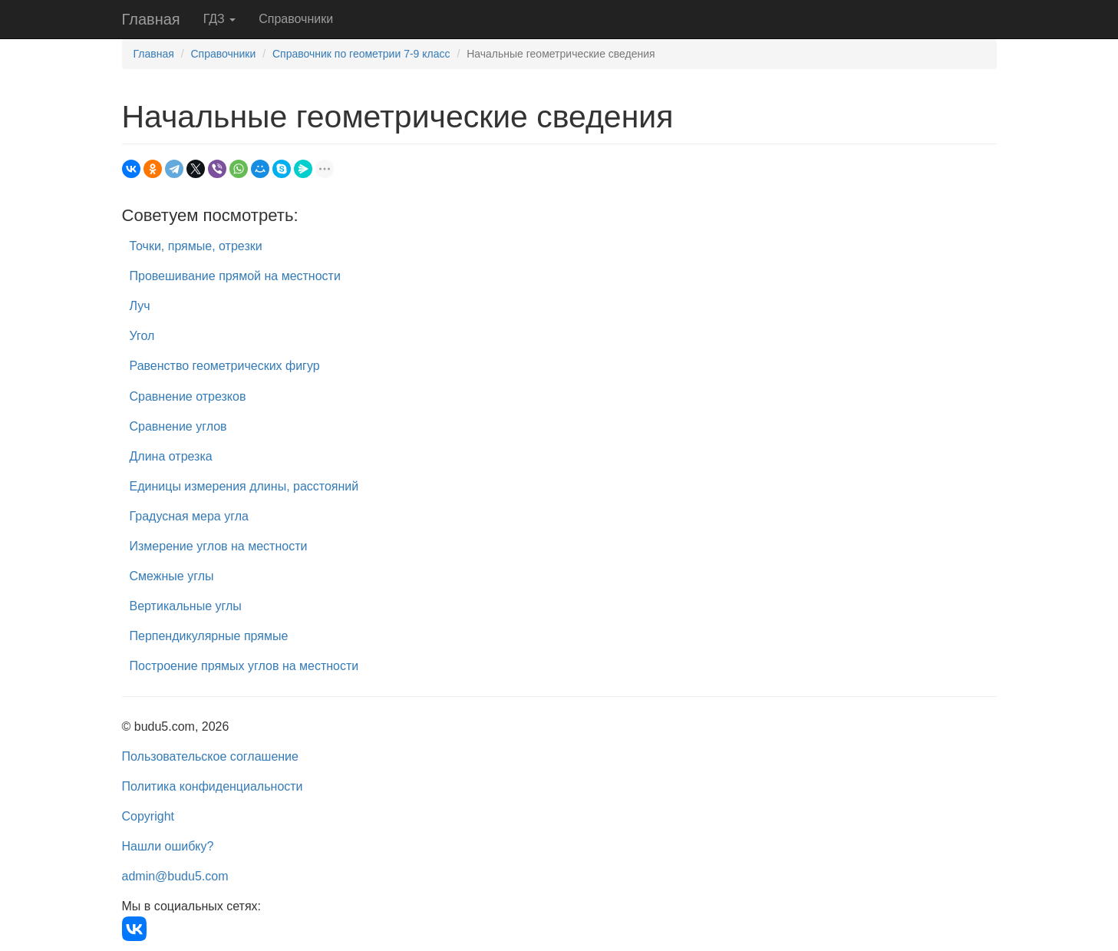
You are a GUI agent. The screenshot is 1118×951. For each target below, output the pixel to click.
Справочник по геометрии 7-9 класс (361, 54)
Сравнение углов (178, 426)
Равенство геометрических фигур (225, 365)
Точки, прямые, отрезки (196, 246)
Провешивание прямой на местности (235, 275)
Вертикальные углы (186, 606)
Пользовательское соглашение (210, 756)
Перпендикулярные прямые (209, 635)
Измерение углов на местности (219, 546)
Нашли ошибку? (168, 846)
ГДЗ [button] (219, 18)
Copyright (148, 816)
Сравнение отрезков (188, 396)
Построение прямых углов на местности (244, 665)
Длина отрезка (171, 456)
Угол (142, 335)
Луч (140, 305)
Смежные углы (172, 576)
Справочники (296, 18)
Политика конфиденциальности (212, 786)
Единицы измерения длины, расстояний (244, 486)
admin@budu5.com (175, 876)
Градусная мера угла (189, 516)
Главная (151, 19)
